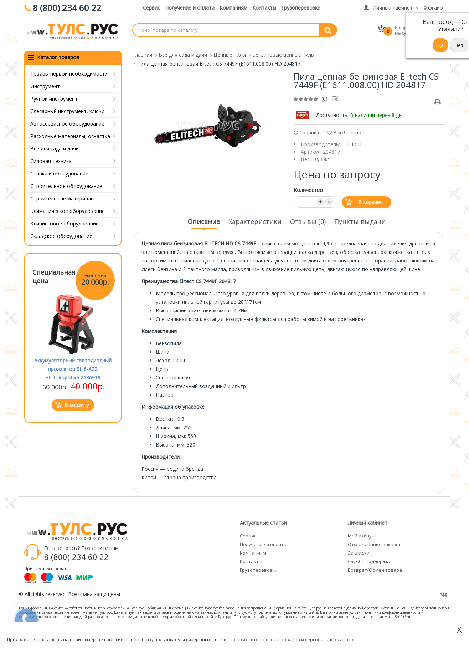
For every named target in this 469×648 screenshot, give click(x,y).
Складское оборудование (61, 231)
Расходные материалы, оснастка (70, 131)
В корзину (370, 197)
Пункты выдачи (360, 217)
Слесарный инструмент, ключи (67, 106)
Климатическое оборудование (67, 206)
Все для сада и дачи (54, 144)
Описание (203, 219)
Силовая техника (51, 156)
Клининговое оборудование (64, 218)
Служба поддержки (369, 556)
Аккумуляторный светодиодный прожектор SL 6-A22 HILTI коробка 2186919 (73, 364)
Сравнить (308, 127)
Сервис (151, 7)
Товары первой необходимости (69, 69)
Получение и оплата (190, 7)
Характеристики (255, 217)
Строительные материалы (62, 193)
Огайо (433, 7)
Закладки (359, 548)
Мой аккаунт (362, 531)
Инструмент (45, 81)
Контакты (264, 7)
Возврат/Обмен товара (375, 565)
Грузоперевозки (300, 7)
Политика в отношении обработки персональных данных (292, 640)
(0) (324, 94)
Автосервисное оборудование (67, 119)
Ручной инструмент (54, 94)
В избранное (345, 127)
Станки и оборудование (59, 168)
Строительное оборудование (66, 181)
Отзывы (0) (308, 217)
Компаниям (233, 7)
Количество (308, 185)
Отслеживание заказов (375, 539)
